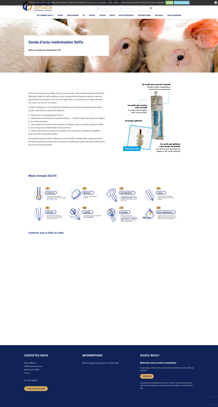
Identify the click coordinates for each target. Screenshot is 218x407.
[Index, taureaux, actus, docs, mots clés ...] (124, 8)
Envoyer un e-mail (36, 388)
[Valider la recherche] (150, 8)
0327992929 (32, 380)
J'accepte (169, 2)
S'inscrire (147, 376)
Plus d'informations (182, 2)
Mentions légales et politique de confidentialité (100, 363)
